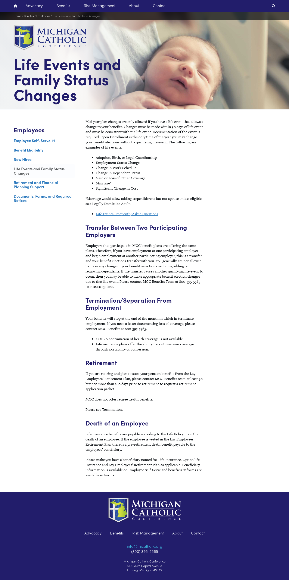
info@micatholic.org (144, 546)
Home (17, 16)
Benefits (29, 16)
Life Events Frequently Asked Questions (127, 213)
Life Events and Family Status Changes (76, 16)
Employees (43, 16)
